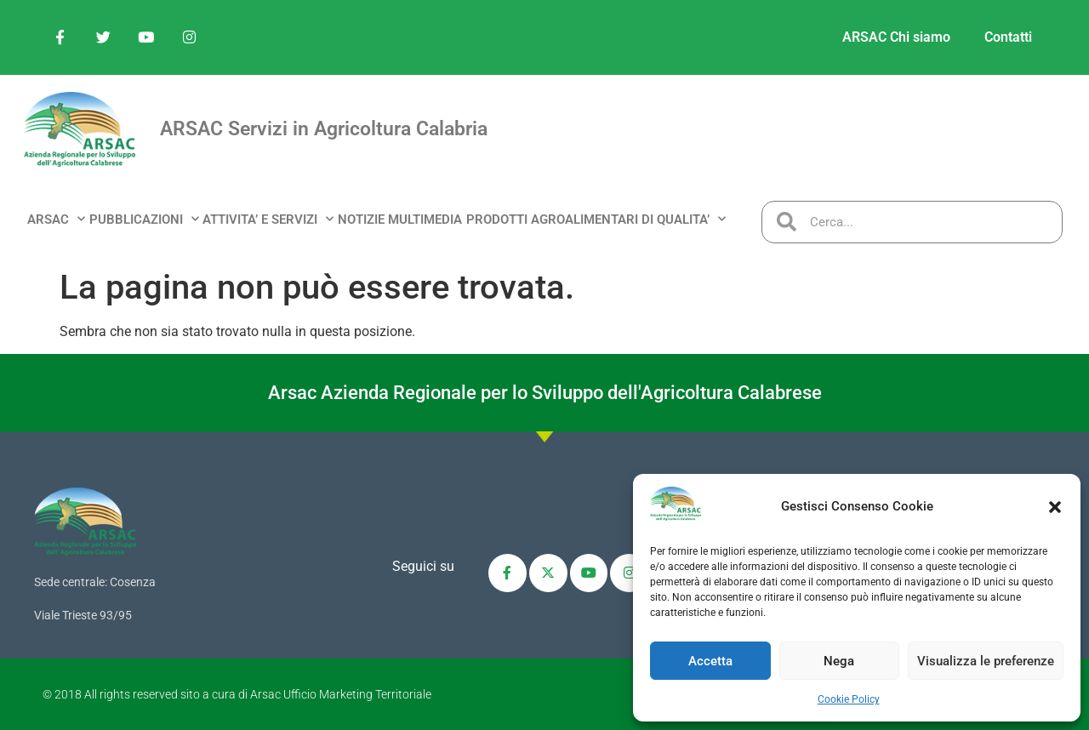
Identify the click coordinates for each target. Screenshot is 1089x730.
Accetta (710, 661)
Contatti (1008, 37)
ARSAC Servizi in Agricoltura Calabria (323, 128)
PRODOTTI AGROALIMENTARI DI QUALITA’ (596, 219)
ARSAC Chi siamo (896, 37)
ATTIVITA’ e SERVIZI (268, 219)
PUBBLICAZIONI (144, 219)
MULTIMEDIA (425, 219)
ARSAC (56, 219)
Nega (839, 661)
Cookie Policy (849, 699)
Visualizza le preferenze (985, 661)
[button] (1054, 507)
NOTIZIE (361, 219)
